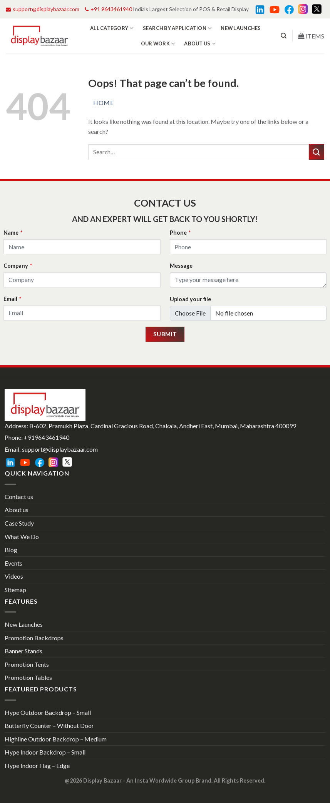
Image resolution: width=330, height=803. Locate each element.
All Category (112, 28)
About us (200, 43)
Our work (158, 43)
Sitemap (15, 589)
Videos (14, 576)
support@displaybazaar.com (42, 9)
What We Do (22, 536)
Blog (11, 549)
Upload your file (190, 299)
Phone (180, 232)
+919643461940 (46, 437)
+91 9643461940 (108, 9)
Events (13, 563)
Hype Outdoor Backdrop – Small (48, 712)
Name (12, 232)
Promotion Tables (28, 677)
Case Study (19, 523)
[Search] (283, 35)
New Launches (241, 28)
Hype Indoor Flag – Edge (37, 765)
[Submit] (316, 151)
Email (12, 298)
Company (17, 265)
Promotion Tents (27, 664)
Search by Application (177, 28)
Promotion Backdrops (34, 637)
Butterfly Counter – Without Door (49, 725)
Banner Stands (23, 650)
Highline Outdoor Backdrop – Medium (56, 739)
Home (103, 102)
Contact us (19, 496)
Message (181, 265)
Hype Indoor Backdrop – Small (45, 752)
